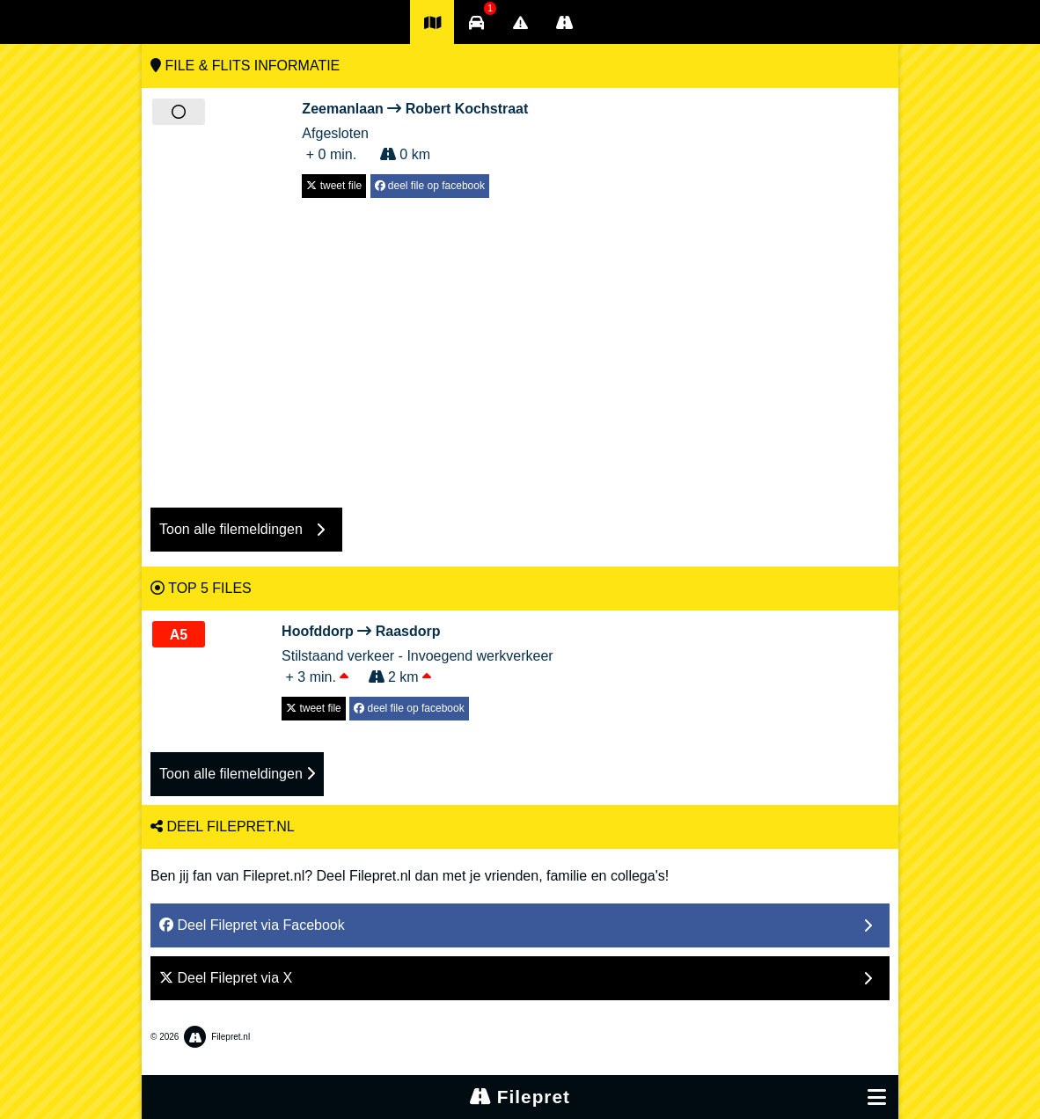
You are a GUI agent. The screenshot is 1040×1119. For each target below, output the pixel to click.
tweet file (334, 185)
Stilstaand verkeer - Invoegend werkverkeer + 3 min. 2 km (417, 652)
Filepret (520, 1096)
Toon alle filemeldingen (237, 773)
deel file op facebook (430, 185)
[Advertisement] (520, 344)
